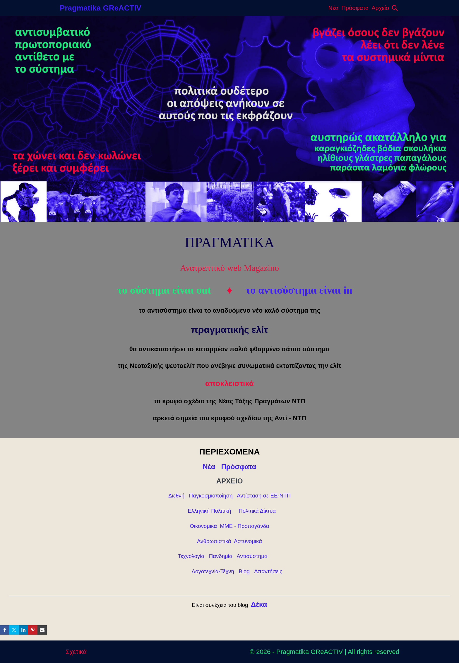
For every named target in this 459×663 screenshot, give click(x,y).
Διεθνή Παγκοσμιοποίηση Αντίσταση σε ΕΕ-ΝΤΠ (229, 495)
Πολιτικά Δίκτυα (257, 511)
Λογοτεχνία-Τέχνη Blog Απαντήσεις (237, 571)
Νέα (333, 8)
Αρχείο (380, 8)
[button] (395, 8)
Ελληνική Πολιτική (209, 511)
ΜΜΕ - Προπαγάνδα (244, 526)
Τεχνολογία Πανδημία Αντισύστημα (223, 556)
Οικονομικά (203, 526)
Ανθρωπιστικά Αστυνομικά (229, 541)
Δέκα (259, 604)
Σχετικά (76, 651)
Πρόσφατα (355, 8)
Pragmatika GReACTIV (100, 8)
